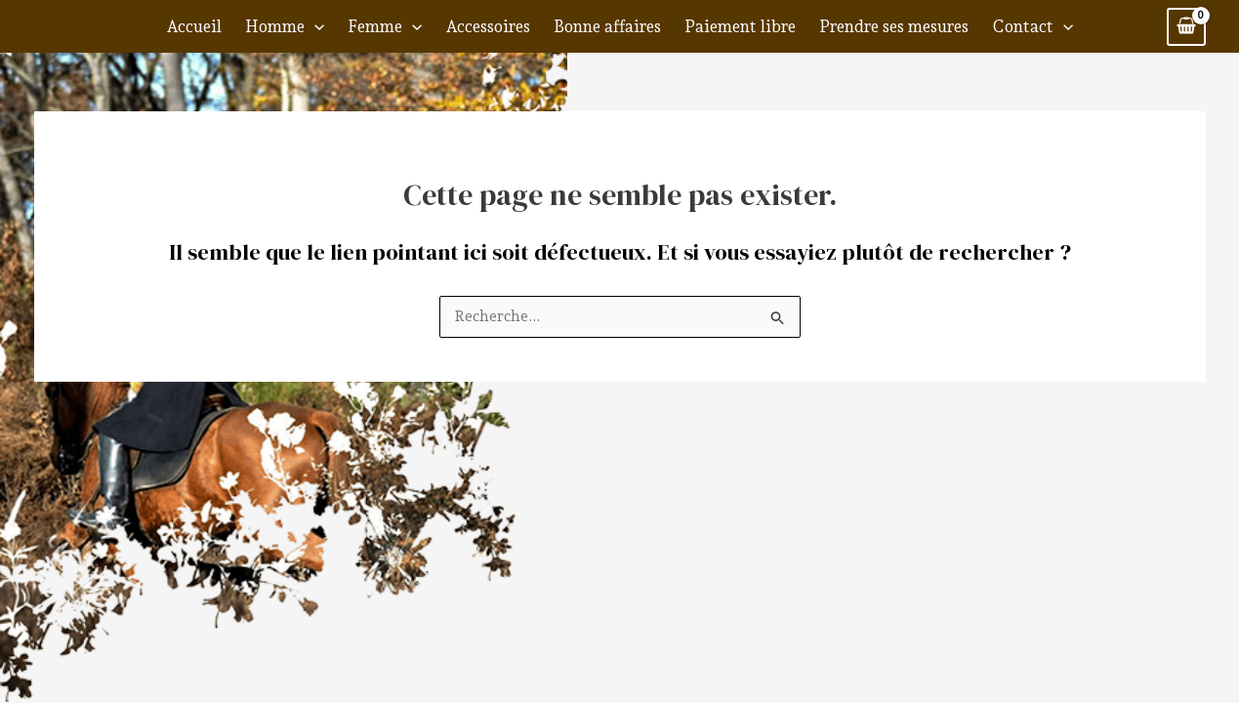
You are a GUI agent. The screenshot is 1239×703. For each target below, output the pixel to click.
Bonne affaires (607, 26)
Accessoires (487, 26)
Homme (284, 26)
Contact (1032, 26)
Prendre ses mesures (894, 26)
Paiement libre (740, 26)
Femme (385, 26)
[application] (314, 26)
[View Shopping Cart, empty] (1186, 27)
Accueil (194, 26)
